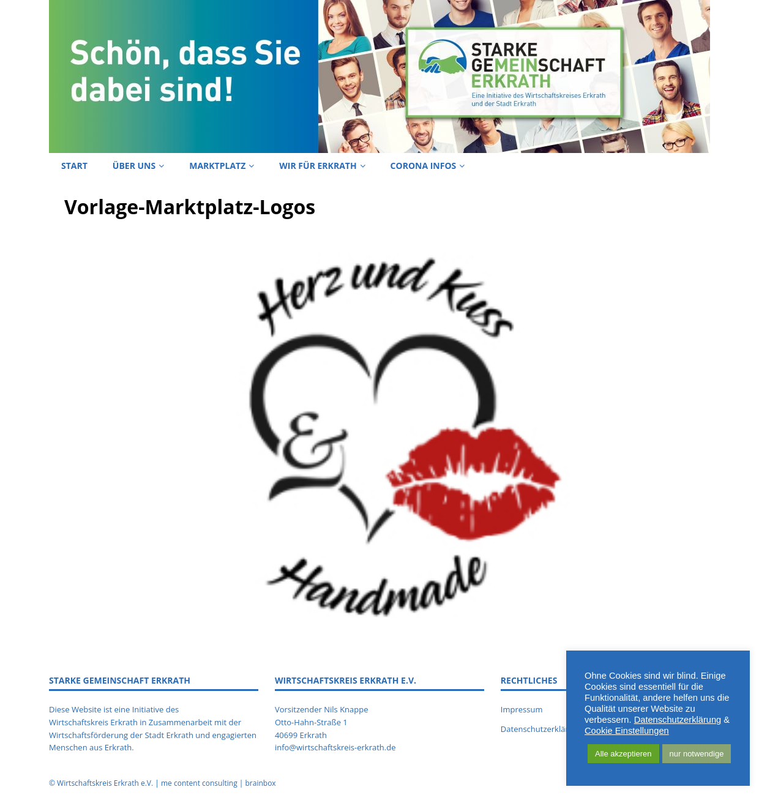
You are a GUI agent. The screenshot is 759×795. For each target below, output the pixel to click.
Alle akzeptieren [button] (623, 753)
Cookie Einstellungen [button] (627, 731)
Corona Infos (424, 165)
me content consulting (199, 783)
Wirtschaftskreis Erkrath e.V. (105, 783)
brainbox (260, 783)
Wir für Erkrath (317, 165)
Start (74, 165)
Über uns (134, 165)
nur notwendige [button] (697, 753)
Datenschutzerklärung (678, 720)
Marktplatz (217, 165)
